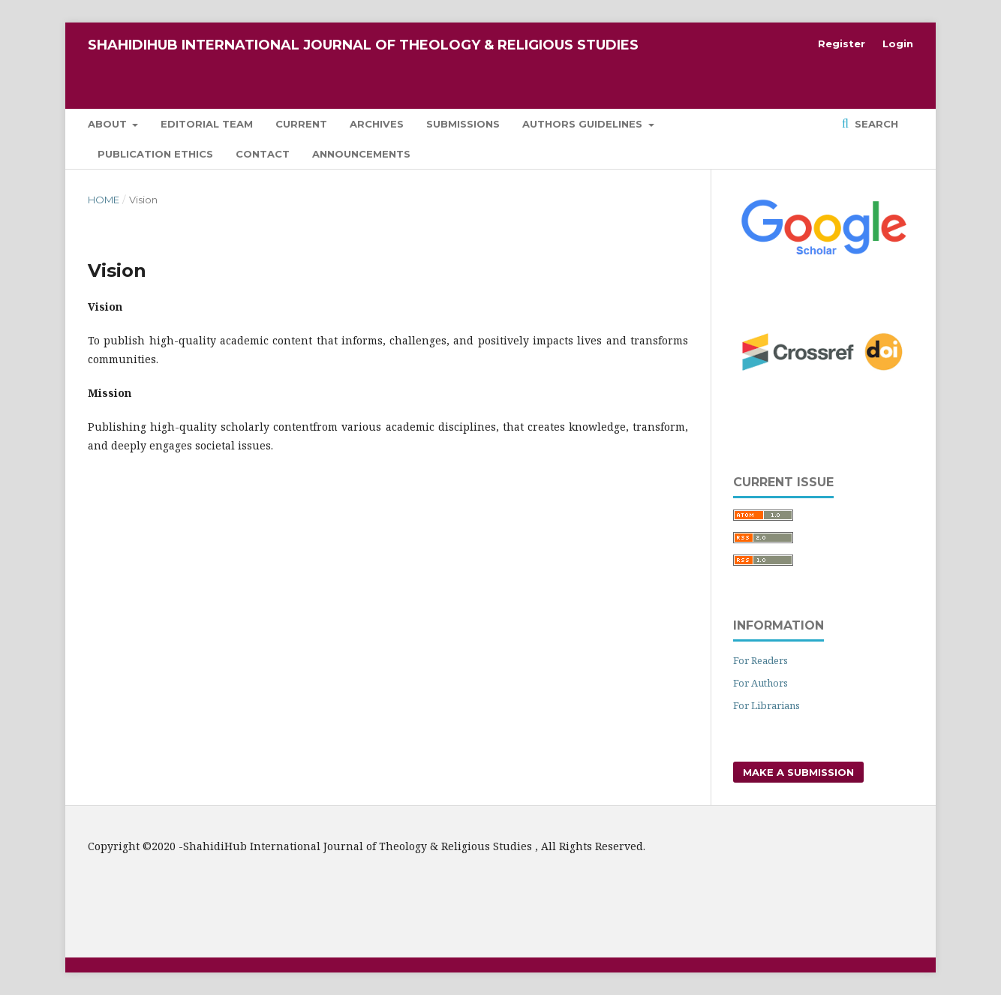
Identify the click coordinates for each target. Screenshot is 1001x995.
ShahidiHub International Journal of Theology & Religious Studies (363, 45)
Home (103, 200)
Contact (263, 154)
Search (875, 124)
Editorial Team (207, 124)
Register (841, 44)
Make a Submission (798, 772)
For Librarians (766, 705)
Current (301, 124)
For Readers (760, 660)
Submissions (463, 124)
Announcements (361, 154)
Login (897, 44)
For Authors (760, 683)
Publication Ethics (155, 154)
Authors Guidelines (583, 124)
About (109, 124)
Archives (377, 124)
